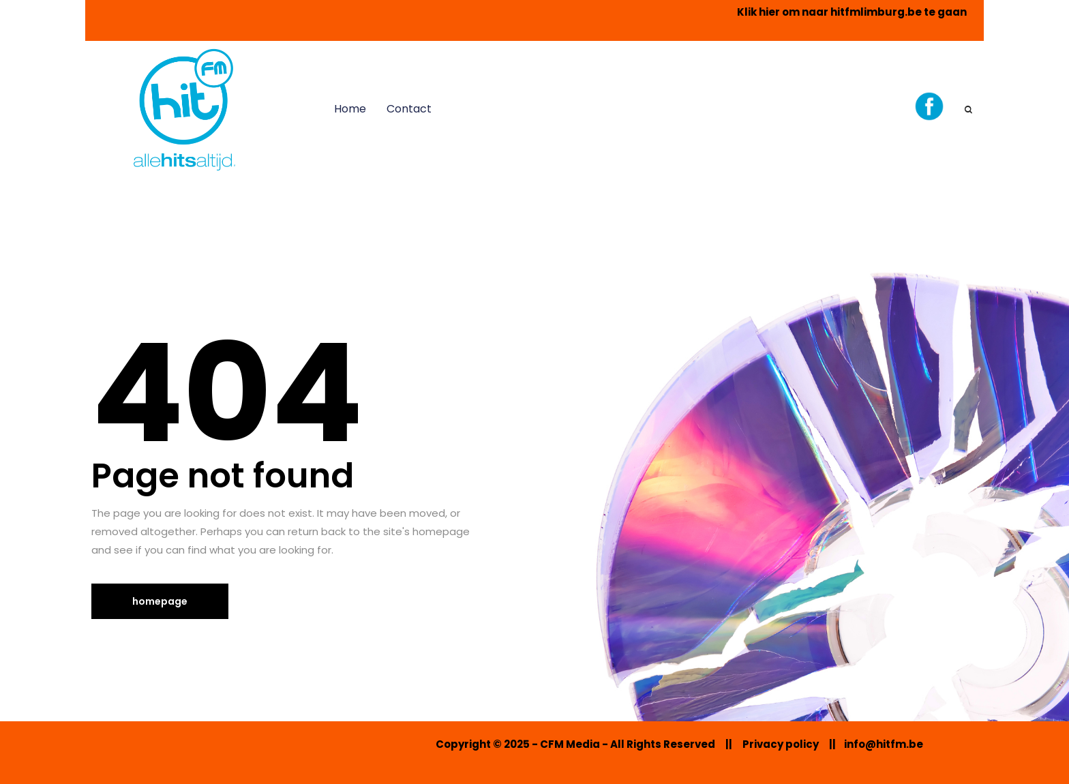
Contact (409, 109)
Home (350, 109)
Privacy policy (780, 744)
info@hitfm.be (883, 744)
